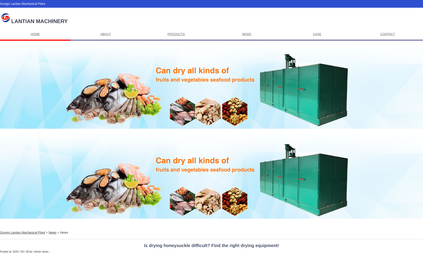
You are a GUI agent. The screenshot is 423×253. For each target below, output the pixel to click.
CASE (317, 34)
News (52, 232)
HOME (35, 34)
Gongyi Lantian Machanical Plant (22, 232)
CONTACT (387, 34)
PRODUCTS (176, 34)
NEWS (246, 34)
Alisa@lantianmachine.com (29, 11)
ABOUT (105, 34)
